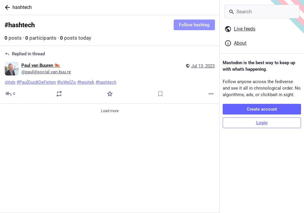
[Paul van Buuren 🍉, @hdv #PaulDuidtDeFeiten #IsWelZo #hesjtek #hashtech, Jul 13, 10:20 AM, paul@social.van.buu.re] (109, 75)
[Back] (6, 7)
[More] (211, 93)
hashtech (22, 7)
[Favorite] (109, 93)
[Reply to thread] (10, 93)
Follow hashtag (194, 25)
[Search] (261, 11)
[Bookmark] (160, 93)
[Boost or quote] (59, 93)
